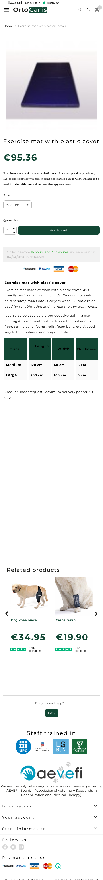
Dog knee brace (24, 620)
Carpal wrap (66, 620)
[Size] (17, 204)
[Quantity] (10, 230)
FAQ (51, 713)
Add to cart (59, 230)
